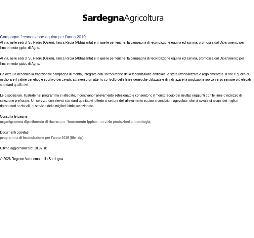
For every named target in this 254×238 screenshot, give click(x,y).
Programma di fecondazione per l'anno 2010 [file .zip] (41, 137)
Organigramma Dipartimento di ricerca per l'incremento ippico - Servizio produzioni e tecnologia (75, 122)
